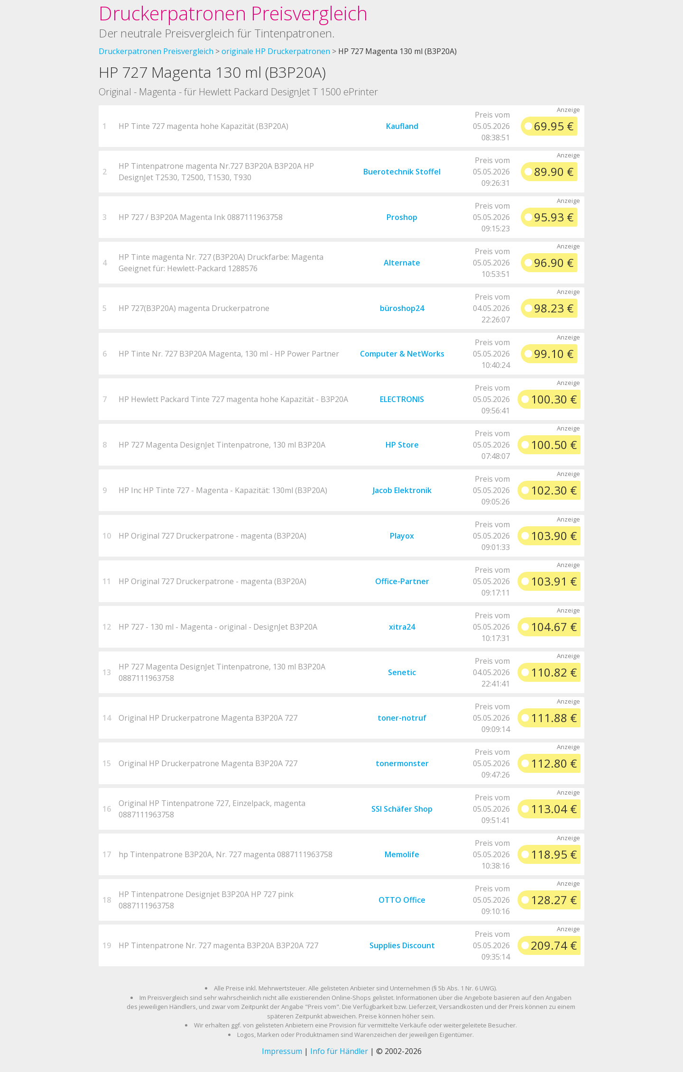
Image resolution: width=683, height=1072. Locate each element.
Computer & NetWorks (402, 353)
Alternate (402, 262)
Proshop (402, 217)
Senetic (402, 672)
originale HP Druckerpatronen (276, 51)
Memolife (402, 854)
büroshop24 (402, 308)
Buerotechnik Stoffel (402, 171)
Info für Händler (339, 1051)
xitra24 (402, 627)
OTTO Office (401, 900)
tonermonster (402, 763)
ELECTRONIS (402, 399)
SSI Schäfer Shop (402, 809)
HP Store (402, 445)
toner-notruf (402, 718)
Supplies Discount (402, 945)
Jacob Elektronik (402, 490)
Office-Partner (402, 581)
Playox (402, 536)
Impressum (282, 1051)
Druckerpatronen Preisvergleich (233, 13)
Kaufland (402, 126)
